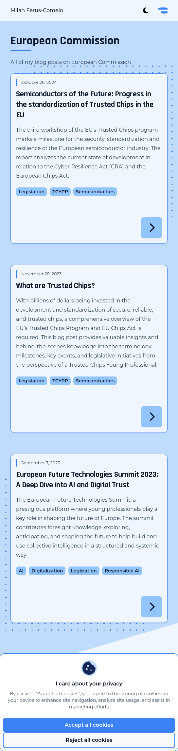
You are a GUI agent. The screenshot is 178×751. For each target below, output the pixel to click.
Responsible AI (122, 571)
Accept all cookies (89, 725)
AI (21, 571)
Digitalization (47, 571)
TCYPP (60, 192)
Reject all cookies (88, 740)
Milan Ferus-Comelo (36, 10)
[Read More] (151, 227)
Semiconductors (95, 192)
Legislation (31, 192)
